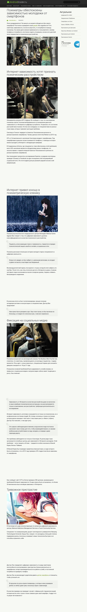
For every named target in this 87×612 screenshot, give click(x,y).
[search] (71, 2)
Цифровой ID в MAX (66, 15)
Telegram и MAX (26, 5)
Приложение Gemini (66, 37)
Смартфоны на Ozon (66, 21)
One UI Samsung (37, 5)
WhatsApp (16, 5)
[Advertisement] (32, 176)
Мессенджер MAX (48, 5)
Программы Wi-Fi (60, 5)
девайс (35, 25)
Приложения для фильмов (68, 27)
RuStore (9, 5)
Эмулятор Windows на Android (69, 31)
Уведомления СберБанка (68, 18)
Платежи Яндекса (72, 5)
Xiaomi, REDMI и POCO (67, 24)
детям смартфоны (43, 575)
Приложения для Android (68, 34)
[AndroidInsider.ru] (17, 2)
